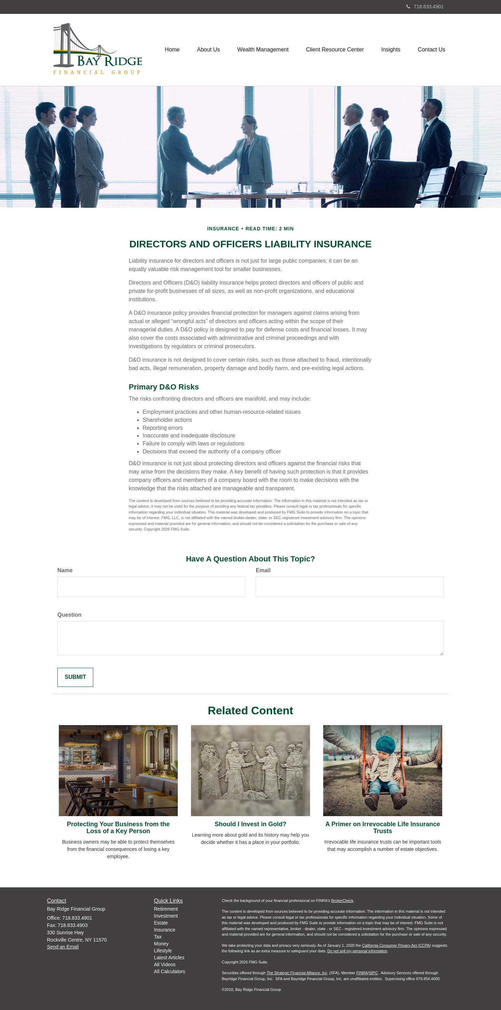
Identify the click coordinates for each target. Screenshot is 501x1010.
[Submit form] (75, 677)
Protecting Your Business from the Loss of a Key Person (118, 828)
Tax (158, 936)
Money (161, 943)
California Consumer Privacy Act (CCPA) (396, 945)
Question (69, 615)
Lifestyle (163, 950)
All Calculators (169, 971)
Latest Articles (169, 957)
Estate (161, 923)
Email (263, 570)
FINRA (362, 973)
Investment (166, 916)
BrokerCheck (342, 900)
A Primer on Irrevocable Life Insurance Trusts (382, 828)
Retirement (166, 909)
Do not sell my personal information (357, 951)
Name (65, 570)
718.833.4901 (425, 6)
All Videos (165, 964)
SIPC (373, 973)
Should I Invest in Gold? (250, 824)
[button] (208, 49)
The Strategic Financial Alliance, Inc (297, 973)
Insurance (164, 930)
